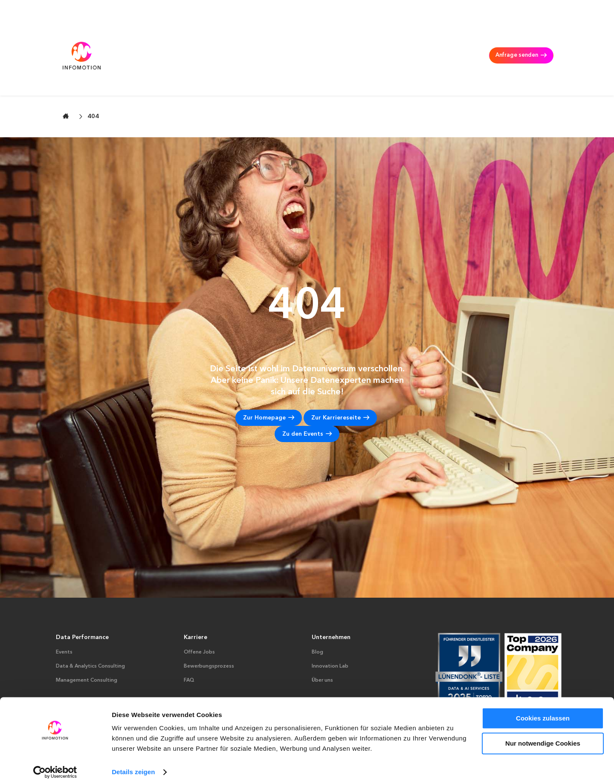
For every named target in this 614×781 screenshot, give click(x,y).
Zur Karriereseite (336, 388)
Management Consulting (338, 43)
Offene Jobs (199, 622)
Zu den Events (302, 404)
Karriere (393, 43)
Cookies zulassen (543, 710)
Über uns (322, 650)
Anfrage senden (514, 43)
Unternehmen (331, 607)
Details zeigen (133, 764)
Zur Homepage (264, 388)
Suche (504, 10)
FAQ (189, 650)
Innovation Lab (330, 636)
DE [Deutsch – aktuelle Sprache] (542, 10)
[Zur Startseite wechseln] (66, 86)
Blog (317, 622)
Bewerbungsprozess (209, 636)
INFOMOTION (434, 43)
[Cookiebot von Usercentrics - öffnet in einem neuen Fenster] (55, 764)
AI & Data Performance (169, 43)
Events (64, 622)
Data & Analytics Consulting (252, 43)
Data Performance (82, 607)
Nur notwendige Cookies (542, 735)
